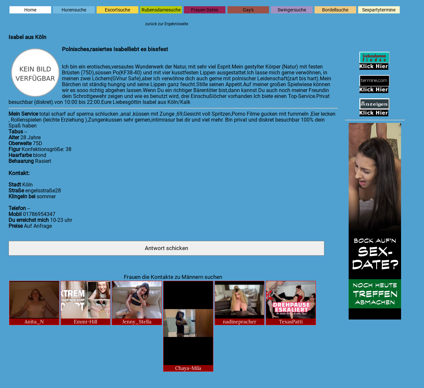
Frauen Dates (204, 9)
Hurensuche (74, 9)
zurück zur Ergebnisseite (166, 24)
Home (30, 9)
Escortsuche (117, 9)
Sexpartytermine (378, 9)
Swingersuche (292, 9)
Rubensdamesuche (161, 9)
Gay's (248, 9)
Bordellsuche (335, 9)
